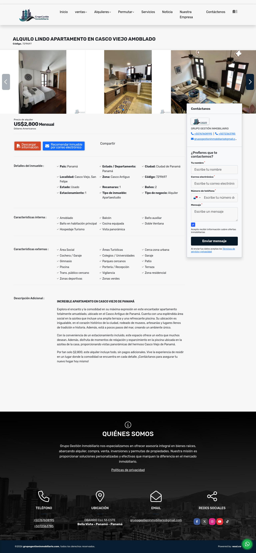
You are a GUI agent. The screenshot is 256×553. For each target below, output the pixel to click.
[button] (123, 110)
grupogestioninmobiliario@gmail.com (216, 138)
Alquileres (101, 12)
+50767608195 (203, 133)
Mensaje (196, 204)
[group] (42, 82)
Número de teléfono (203, 190)
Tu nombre (198, 162)
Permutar (125, 12)
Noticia (167, 12)
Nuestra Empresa (186, 14)
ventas (80, 12)
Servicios (148, 12)
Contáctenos (215, 12)
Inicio (64, 12)
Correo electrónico (203, 176)
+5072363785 (227, 133)
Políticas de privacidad (128, 470)
